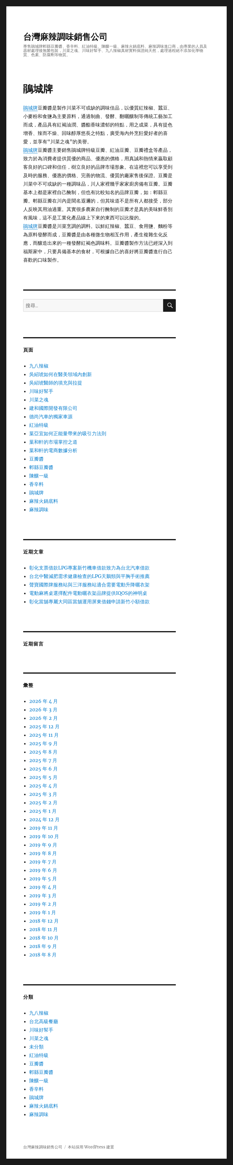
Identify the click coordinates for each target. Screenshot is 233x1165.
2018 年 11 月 (43, 929)
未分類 (36, 1047)
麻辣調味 (38, 509)
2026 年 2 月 (43, 718)
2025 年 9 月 (43, 743)
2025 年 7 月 (43, 760)
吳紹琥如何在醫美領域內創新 (60, 374)
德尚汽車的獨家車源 (51, 416)
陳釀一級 (38, 476)
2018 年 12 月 (44, 921)
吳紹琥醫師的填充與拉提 (55, 383)
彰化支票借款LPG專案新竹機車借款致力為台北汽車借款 (89, 568)
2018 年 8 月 (43, 955)
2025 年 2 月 (43, 803)
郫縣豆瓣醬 (41, 467)
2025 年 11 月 (44, 735)
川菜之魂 (38, 400)
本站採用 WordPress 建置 (91, 1147)
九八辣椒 (38, 366)
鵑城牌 (30, 108)
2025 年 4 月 (43, 786)
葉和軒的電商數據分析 (53, 450)
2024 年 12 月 (44, 819)
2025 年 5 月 (43, 777)
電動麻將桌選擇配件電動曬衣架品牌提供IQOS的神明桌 (88, 593)
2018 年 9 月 (43, 946)
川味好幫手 (41, 391)
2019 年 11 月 (43, 828)
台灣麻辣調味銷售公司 (65, 37)
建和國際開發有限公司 (53, 408)
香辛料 (36, 484)
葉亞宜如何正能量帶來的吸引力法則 (67, 433)
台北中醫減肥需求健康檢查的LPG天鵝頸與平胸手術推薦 (89, 576)
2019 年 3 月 (43, 895)
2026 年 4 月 (43, 701)
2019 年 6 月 (43, 870)
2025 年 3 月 (43, 794)
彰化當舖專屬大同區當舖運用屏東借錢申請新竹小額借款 (89, 601)
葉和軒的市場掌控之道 (53, 442)
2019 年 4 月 (43, 887)
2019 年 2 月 (43, 904)
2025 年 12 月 (44, 726)
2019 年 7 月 (43, 862)
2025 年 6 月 (43, 769)
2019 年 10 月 (44, 836)
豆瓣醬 (36, 459)
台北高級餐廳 (43, 1021)
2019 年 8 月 (43, 853)
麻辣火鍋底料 (43, 501)
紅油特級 (38, 425)
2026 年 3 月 (43, 710)
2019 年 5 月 (43, 879)
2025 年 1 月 (43, 811)
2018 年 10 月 (44, 938)
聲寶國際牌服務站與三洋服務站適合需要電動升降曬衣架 (89, 585)
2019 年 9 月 (43, 845)
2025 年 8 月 (43, 752)
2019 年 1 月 (42, 912)
